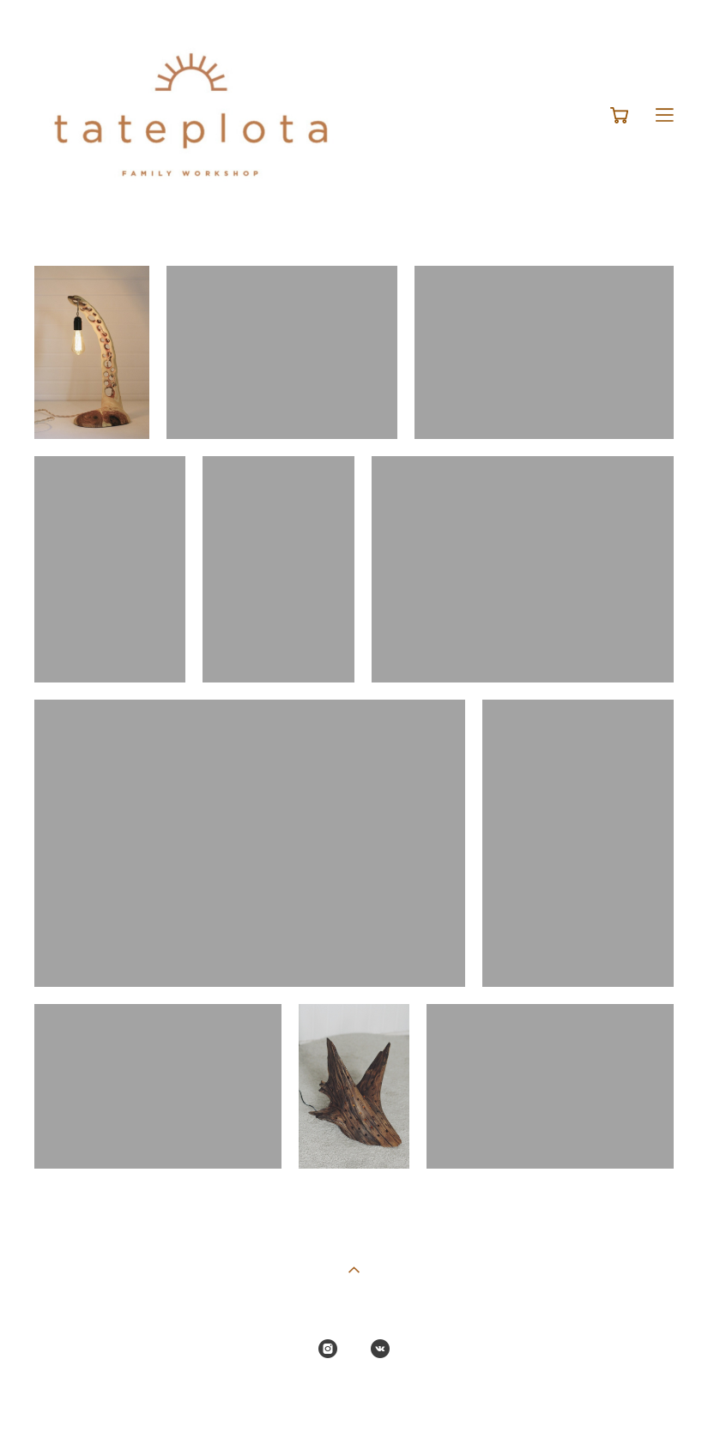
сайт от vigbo (353, 1397)
